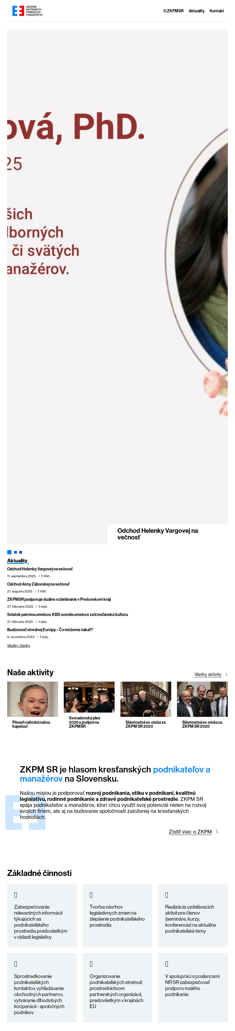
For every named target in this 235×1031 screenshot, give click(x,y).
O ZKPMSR (173, 11)
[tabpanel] (117, 287)
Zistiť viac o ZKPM (190, 832)
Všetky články (18, 645)
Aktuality (197, 11)
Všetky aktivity (207, 674)
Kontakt (217, 11)
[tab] (9, 552)
